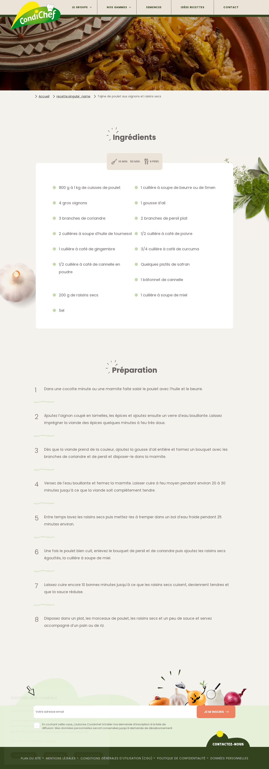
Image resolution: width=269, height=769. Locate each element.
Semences (154, 7)
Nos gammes (117, 7)
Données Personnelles (229, 758)
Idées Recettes (192, 7)
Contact (231, 7)
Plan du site (31, 758)
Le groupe (80, 7)
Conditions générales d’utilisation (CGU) (116, 758)
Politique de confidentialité (181, 758)
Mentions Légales (61, 758)
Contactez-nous (228, 744)
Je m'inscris (214, 712)
